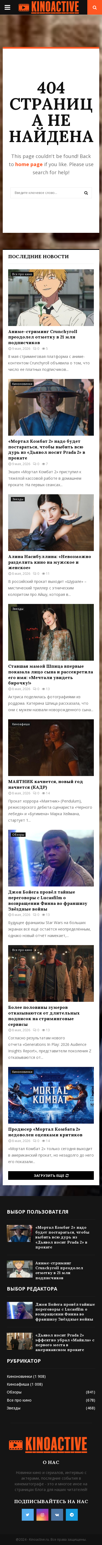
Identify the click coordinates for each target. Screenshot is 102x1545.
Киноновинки (22, 384)
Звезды (17, 499)
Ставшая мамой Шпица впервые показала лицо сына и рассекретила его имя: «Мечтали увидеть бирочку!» (50, 674)
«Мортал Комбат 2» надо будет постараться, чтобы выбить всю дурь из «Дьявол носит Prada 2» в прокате (46, 449)
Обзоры (18, 835)
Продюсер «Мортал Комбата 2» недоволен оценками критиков (45, 1131)
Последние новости (38, 256)
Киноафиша (21, 724)
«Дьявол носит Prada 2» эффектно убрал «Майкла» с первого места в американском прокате (64, 1342)
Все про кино (22, 274)
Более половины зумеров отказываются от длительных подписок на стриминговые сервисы (44, 1016)
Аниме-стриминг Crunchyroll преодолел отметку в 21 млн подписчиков (42, 337)
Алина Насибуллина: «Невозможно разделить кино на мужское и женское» (49, 562)
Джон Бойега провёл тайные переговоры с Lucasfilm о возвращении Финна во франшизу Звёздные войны (47, 900)
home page (29, 164)
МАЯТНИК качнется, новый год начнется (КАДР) (45, 784)
